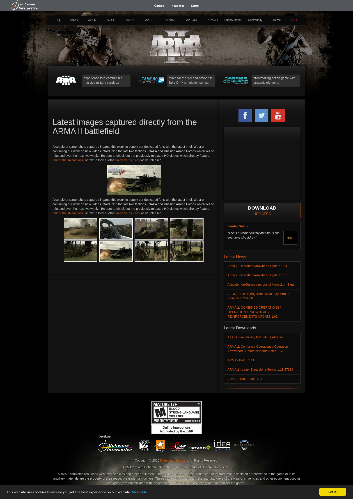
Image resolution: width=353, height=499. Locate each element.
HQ (58, 20)
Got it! (333, 492)
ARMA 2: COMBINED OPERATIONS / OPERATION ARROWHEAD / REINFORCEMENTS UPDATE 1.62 (254, 312)
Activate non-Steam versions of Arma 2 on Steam (261, 284)
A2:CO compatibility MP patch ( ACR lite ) (256, 337)
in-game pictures (128, 160)
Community (255, 20)
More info (139, 492)
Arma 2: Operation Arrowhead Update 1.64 (257, 266)
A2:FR (92, 20)
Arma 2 (74, 20)
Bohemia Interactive (174, 460)
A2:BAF (170, 20)
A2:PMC (191, 20)
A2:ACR (213, 20)
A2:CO (111, 20)
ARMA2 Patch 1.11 (240, 360)
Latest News (235, 257)
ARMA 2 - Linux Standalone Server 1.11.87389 (260, 369)
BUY (294, 20)
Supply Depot (232, 20)
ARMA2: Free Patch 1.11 (245, 379)
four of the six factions (68, 160)
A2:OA (130, 20)
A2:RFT (150, 20)
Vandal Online (237, 226)
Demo (277, 20)
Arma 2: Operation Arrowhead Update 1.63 (257, 275)
